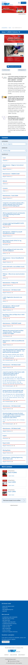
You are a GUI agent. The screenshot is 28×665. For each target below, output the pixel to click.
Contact (6, 654)
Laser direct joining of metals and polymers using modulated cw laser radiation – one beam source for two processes (17, 79)
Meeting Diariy (6, 450)
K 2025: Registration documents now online (12, 297)
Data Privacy (21, 654)
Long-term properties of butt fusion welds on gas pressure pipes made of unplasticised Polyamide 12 (16, 99)
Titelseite (5, 160)
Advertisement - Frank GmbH (10, 195)
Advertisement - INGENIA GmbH (11, 173)
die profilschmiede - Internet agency (14, 663)
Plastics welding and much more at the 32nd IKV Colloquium (13, 250)
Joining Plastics (4, 27)
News (4, 208)
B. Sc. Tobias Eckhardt (19, 378)
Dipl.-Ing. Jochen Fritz (17, 383)
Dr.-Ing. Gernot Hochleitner (9, 380)
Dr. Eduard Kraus (20, 380)
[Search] (19, 3)
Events (4, 253)
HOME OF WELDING (7, 625)
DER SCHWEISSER (6, 628)
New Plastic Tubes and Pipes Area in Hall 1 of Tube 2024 (14, 315)
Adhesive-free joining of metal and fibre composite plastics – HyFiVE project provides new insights (13, 332)
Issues (10, 27)
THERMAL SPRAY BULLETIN (8, 622)
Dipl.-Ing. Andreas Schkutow (9, 354)
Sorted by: (4, 148)
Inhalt (4, 191)
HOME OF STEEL (6, 626)
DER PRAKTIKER (6, 620)
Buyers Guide (6, 443)
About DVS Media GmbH (8, 606)
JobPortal (4, 611)
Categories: (5, 141)
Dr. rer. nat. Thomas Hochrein (10, 397)
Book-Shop (5, 608)
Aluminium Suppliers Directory (9, 631)
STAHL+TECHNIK (6, 630)
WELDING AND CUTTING (8, 618)
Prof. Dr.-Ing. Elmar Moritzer (9, 420)
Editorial (5, 181)
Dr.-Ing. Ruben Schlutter (9, 377)
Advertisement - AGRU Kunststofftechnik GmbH (13, 341)
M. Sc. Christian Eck (7, 394)
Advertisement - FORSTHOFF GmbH (12, 323)
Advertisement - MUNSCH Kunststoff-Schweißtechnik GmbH (12, 232)
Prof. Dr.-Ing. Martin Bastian (9, 382)
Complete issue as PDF (14, 66)
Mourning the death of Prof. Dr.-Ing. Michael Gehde (12, 241)
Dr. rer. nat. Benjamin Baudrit (17, 396)
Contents (5, 188)
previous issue (6, 70)
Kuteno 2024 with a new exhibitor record (13, 266)
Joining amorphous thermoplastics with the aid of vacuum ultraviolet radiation (16, 118)
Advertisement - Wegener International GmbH (13, 165)
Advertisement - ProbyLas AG (10, 282)
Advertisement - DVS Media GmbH (12, 290)
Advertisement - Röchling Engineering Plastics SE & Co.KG (12, 458)
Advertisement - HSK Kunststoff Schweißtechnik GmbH (11, 306)
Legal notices (13, 654)
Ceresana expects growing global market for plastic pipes (13, 223)
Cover (4, 158)
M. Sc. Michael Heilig (18, 394)
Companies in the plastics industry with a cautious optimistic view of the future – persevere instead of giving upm (13, 204)
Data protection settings (14, 661)
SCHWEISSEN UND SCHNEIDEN (9, 617)
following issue (22, 70)
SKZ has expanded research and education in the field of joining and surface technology (14, 214)
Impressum (5, 438)
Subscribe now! (5, 641)
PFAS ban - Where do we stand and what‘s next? (14, 274)
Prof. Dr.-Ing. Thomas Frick (15, 356)
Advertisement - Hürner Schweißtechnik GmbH (13, 258)
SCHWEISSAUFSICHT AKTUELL (9, 623)
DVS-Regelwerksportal (7, 609)
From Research (6, 336)
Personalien (5, 244)
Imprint (5, 435)
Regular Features (7, 169)
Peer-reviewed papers (8, 360)
